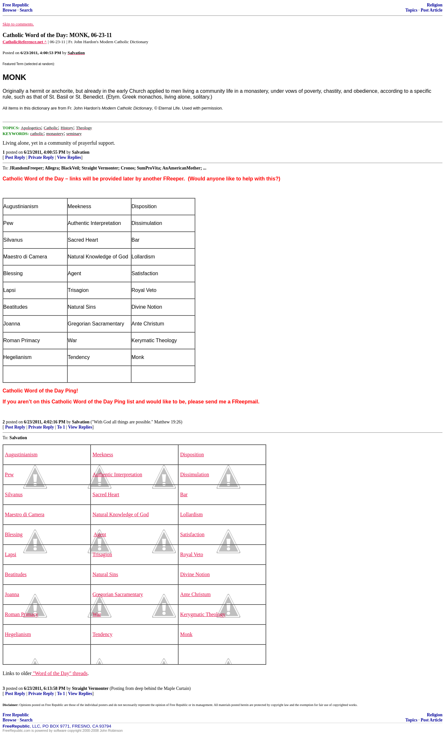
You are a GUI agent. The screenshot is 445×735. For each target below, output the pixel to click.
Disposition (192, 454)
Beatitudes (16, 574)
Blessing (14, 534)
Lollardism (191, 514)
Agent (99, 534)
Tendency (102, 634)
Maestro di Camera (24, 514)
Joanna (12, 594)
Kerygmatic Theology (203, 614)
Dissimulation (194, 474)
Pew (9, 474)
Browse (9, 10)
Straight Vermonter (90, 688)
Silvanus (14, 494)
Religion (434, 5)
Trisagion (102, 554)
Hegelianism (18, 634)
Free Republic (16, 5)
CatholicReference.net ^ (25, 41)
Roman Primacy (21, 614)
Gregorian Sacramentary (117, 594)
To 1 (61, 427)
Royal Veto (191, 554)
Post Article (431, 10)
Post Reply (15, 157)
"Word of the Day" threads (60, 673)
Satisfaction (192, 534)
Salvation (80, 152)
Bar (184, 494)
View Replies (69, 157)
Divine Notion (195, 574)
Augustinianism (21, 454)
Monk (186, 634)
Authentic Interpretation (117, 474)
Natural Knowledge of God (120, 514)
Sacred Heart (105, 494)
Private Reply (41, 157)
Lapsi (10, 554)
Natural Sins (105, 574)
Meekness (102, 454)
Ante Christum (195, 594)
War (96, 614)
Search (26, 10)
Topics (411, 10)
